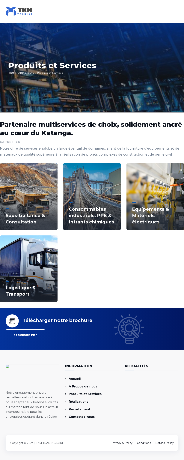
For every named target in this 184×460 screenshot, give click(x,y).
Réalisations (78, 401)
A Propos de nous (83, 386)
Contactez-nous (82, 417)
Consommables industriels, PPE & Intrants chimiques (91, 215)
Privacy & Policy (122, 443)
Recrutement (79, 409)
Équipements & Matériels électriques (150, 215)
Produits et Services (85, 394)
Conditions (144, 443)
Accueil (75, 379)
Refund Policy (164, 443)
